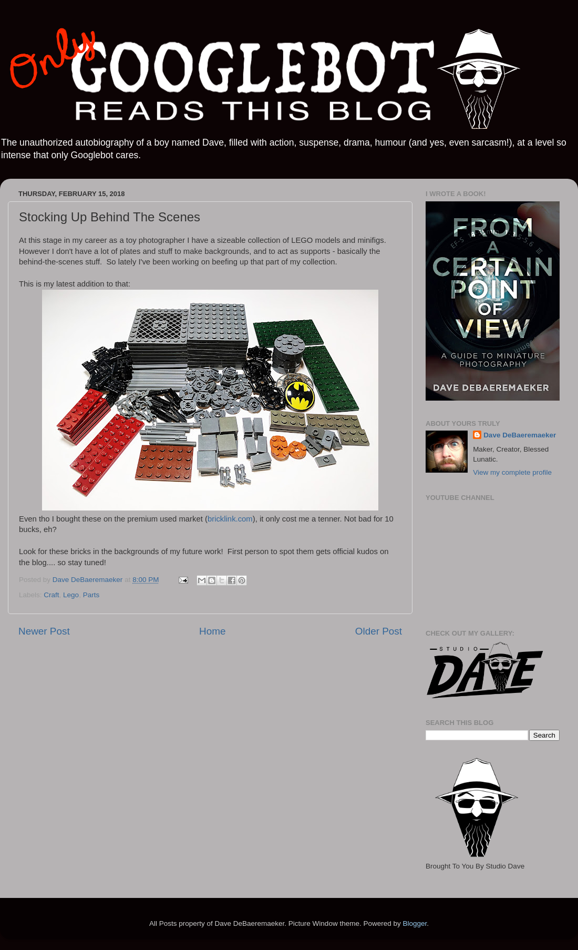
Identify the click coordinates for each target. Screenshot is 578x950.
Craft (51, 595)
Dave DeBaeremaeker (519, 435)
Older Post (378, 631)
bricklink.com (230, 519)
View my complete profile (512, 472)
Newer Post (44, 631)
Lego (71, 595)
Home (212, 631)
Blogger (414, 923)
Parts (91, 595)
